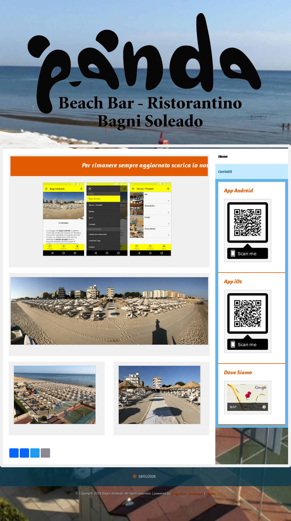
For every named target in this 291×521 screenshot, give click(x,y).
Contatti (225, 171)
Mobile (210, 493)
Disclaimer (196, 493)
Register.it (178, 493)
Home (223, 156)
